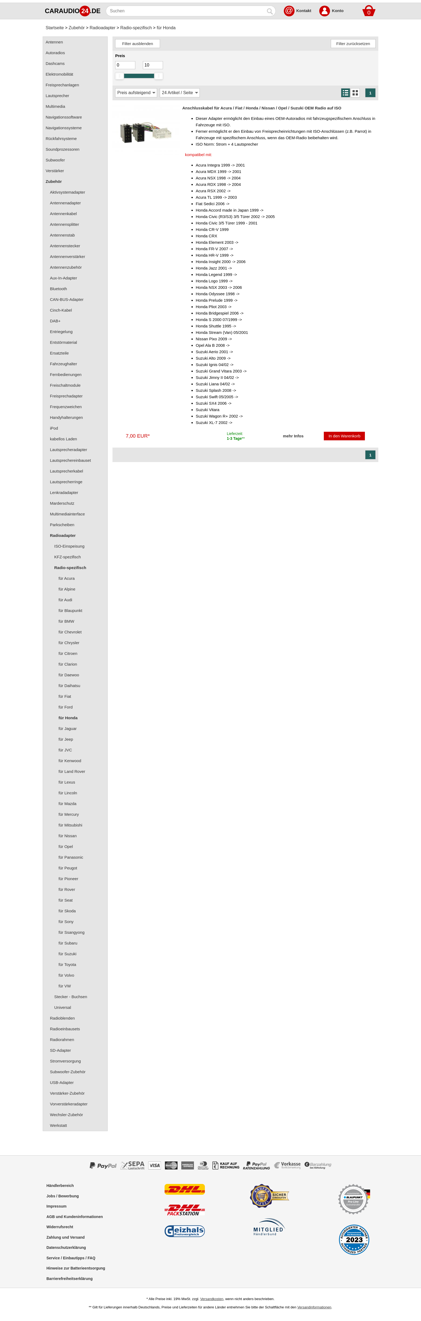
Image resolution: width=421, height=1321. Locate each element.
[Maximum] (153, 65)
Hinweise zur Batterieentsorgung (75, 1268)
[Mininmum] (125, 65)
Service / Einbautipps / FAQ (70, 1258)
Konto (337, 10)
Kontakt (303, 10)
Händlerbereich (60, 1185)
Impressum (56, 1206)
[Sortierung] (136, 92)
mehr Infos (293, 436)
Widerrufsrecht (59, 1227)
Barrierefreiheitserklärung (69, 1278)
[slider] (119, 76)
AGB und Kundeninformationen (74, 1217)
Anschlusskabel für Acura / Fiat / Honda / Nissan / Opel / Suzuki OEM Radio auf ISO (261, 108)
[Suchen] (185, 11)
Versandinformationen (314, 1307)
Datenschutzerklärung (66, 1247)
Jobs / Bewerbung (62, 1196)
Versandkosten (211, 1299)
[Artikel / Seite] (180, 92)
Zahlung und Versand (65, 1237)
